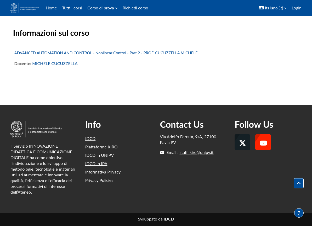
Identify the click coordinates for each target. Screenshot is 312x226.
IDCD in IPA (96, 163)
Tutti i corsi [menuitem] (72, 7)
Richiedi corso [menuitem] (135, 7)
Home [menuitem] (51, 7)
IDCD (90, 138)
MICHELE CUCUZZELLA (55, 63)
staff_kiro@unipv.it (197, 152)
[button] (273, 8)
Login (297, 7)
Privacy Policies (99, 180)
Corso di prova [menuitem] (100, 7)
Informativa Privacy (103, 171)
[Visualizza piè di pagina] (299, 213)
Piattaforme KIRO (101, 146)
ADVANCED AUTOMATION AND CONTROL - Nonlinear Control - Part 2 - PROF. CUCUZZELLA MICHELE (106, 52)
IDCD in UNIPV (99, 155)
